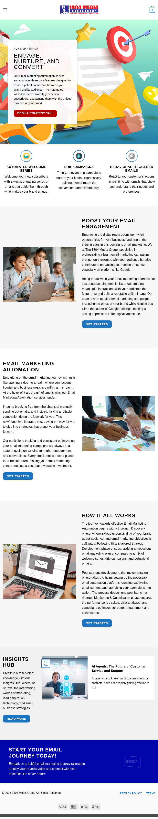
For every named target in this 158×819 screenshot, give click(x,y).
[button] (5, 9)
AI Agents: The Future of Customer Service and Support (118, 669)
